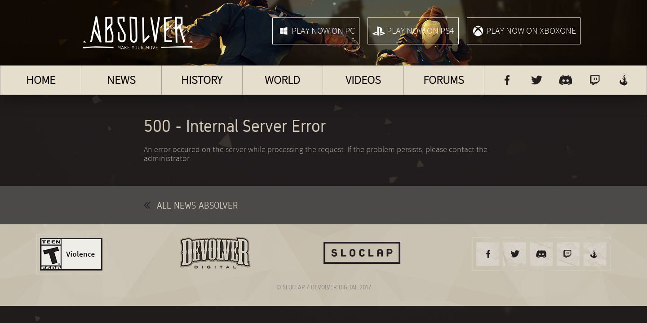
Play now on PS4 (413, 31)
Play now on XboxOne (523, 31)
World (282, 80)
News (121, 80)
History (201, 80)
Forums (443, 80)
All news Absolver (191, 205)
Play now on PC (316, 31)
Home (40, 80)
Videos (363, 80)
